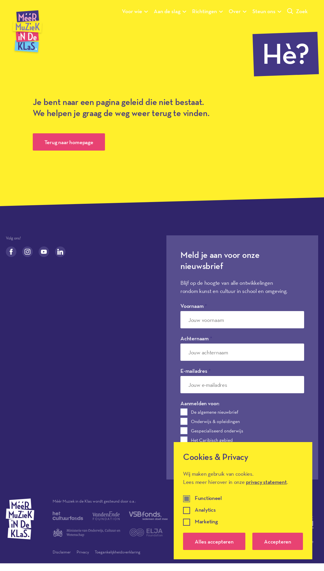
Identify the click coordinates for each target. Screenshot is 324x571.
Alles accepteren (214, 541)
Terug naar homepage (68, 142)
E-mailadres (195, 371)
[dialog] (243, 500)
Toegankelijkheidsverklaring (117, 552)
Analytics (205, 510)
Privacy (83, 552)
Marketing (206, 522)
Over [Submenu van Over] (238, 11)
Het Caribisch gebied (212, 440)
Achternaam (196, 338)
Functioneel (208, 498)
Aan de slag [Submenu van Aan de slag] (170, 11)
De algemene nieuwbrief (214, 412)
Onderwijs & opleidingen (215, 421)
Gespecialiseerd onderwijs (217, 430)
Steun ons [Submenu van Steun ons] (266, 11)
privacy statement (266, 481)
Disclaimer (62, 552)
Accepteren (277, 541)
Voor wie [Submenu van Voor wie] (135, 11)
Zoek (297, 11)
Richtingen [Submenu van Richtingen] (207, 11)
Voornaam (193, 306)
